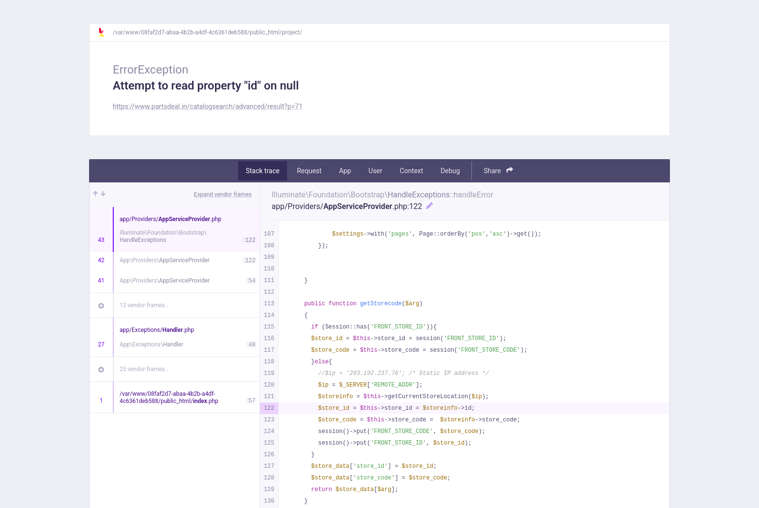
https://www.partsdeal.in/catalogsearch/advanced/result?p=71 (208, 106)
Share (498, 170)
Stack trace (263, 171)
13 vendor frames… (144, 305)
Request (309, 171)
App (345, 171)
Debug (450, 171)
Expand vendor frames (223, 194)
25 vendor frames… (144, 369)
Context (411, 171)
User (375, 171)
